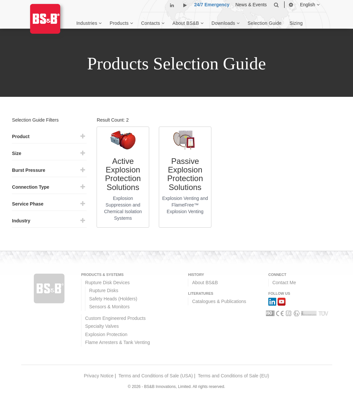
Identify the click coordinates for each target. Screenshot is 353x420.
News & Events (251, 4)
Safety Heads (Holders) (113, 298)
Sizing (296, 23)
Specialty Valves (102, 326)
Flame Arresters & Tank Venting (117, 342)
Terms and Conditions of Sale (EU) (233, 375)
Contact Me (284, 282)
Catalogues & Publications (219, 301)
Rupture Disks (103, 290)
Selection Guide (265, 23)
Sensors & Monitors (109, 306)
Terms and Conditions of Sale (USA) (155, 375)
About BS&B (205, 282)
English (310, 4)
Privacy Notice (98, 375)
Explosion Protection (106, 334)
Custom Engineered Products (115, 318)
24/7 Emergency (212, 4)
